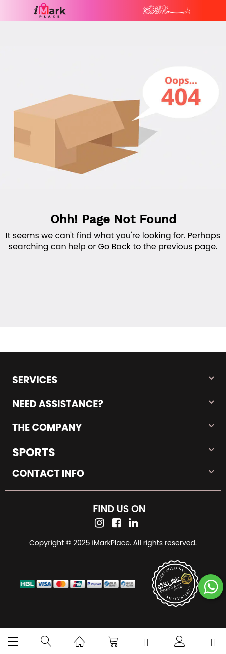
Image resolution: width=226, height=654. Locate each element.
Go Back (114, 246)
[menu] (13, 641)
